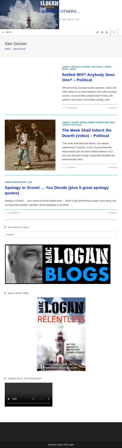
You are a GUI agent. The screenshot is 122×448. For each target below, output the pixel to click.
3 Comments (71, 108)
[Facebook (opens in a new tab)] (102, 32)
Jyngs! (66, 67)
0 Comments (14, 213)
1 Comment (70, 167)
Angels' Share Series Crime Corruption (85, 122)
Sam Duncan (19, 49)
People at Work (81, 67)
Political (97, 67)
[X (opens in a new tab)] (97, 32)
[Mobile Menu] (7, 32)
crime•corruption (15, 182)
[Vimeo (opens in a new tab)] (107, 32)
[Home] (7, 49)
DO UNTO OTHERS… (61, 11)
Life (30, 182)
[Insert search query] (61, 234)
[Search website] (114, 32)
